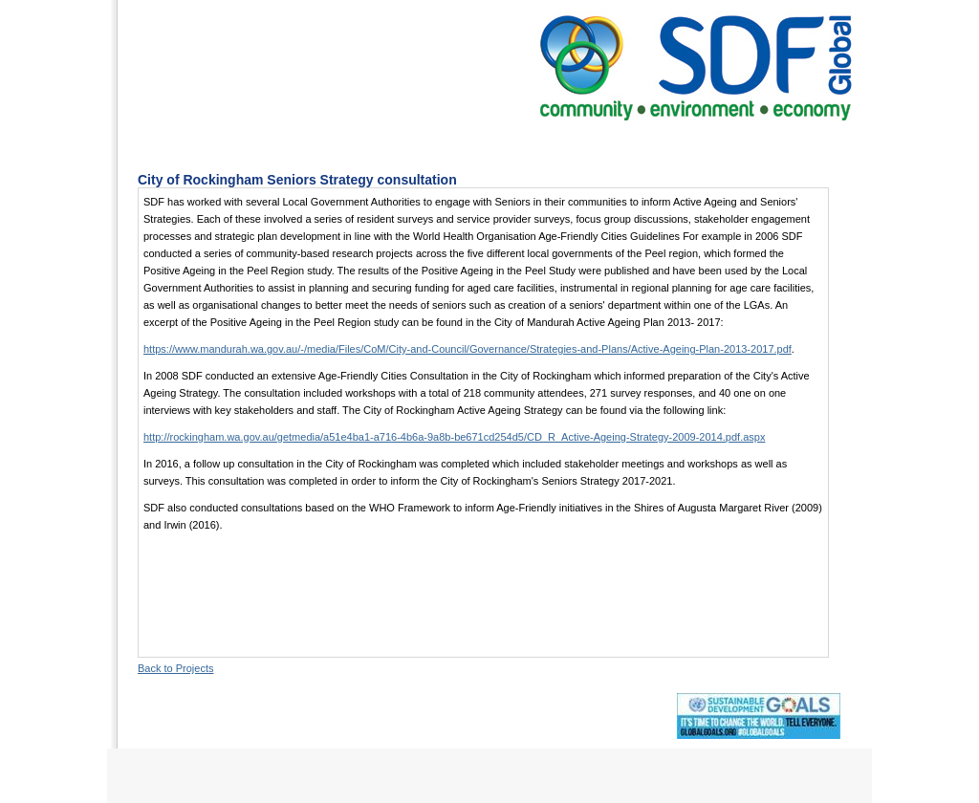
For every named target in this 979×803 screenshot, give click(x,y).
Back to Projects (175, 668)
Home (233, 143)
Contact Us (707, 143)
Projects (509, 143)
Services (416, 143)
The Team (604, 143)
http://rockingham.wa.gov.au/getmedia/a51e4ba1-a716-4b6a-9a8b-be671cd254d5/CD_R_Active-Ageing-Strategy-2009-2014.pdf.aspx (454, 437)
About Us (319, 143)
